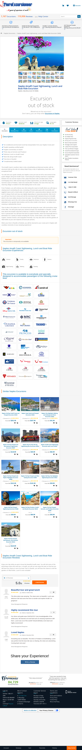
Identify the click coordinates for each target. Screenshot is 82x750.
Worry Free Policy (55, 701)
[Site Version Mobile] (70, 692)
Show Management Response (19, 604)
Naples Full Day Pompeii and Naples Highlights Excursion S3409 (10, 477)
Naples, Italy (22, 91)
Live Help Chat (21, 695)
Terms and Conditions (56, 695)
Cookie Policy (53, 699)
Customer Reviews (71, 122)
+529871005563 (21, 699)
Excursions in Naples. (52, 113)
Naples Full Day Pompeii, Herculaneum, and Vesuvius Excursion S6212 (10, 540)
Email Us (20, 703)
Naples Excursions (9, 33)
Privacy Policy (53, 697)
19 (53, 592)
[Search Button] (79, 16)
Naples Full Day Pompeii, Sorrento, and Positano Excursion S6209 (50, 509)
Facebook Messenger (23, 701)
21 (53, 634)
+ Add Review (39, 582)
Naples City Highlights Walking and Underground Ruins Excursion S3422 (50, 415)
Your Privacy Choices (46, 710)
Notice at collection (30, 710)
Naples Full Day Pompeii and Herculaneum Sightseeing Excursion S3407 (10, 446)
